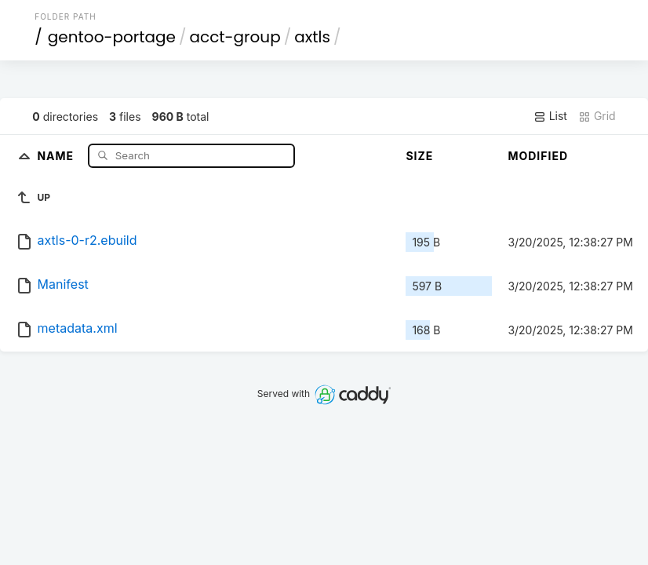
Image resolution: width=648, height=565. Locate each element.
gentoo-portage (112, 37)
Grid (597, 116)
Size (419, 155)
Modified (538, 155)
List (550, 116)
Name (57, 155)
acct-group (234, 37)
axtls (312, 37)
